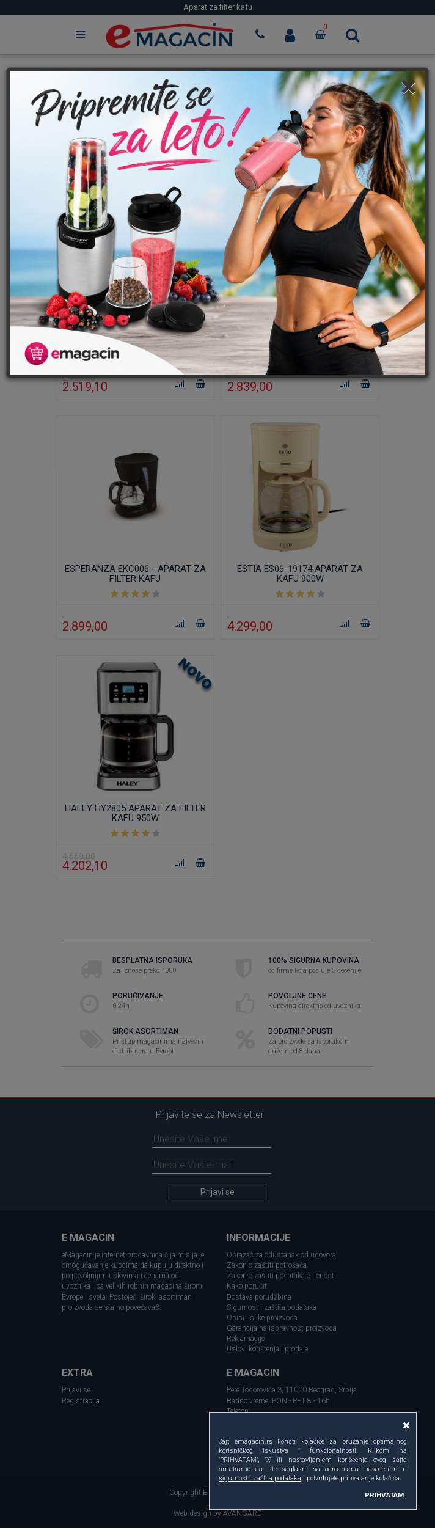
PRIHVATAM (384, 1495)
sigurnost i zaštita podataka (260, 1478)
